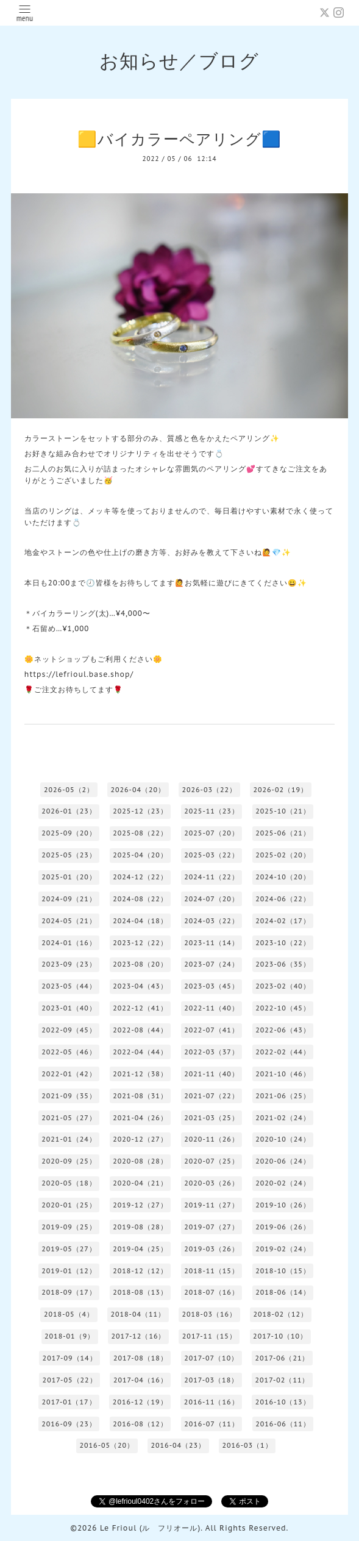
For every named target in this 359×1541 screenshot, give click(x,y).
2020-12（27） (140, 1139)
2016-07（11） (211, 1424)
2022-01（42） (68, 1074)
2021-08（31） (140, 1096)
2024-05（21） (68, 921)
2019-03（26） (211, 1249)
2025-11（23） (211, 811)
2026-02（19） (280, 789)
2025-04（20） (140, 855)
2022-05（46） (68, 1052)
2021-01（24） (68, 1139)
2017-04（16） (140, 1380)
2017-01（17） (69, 1402)
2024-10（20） (282, 877)
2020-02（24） (282, 1183)
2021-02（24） (282, 1118)
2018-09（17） (68, 1292)
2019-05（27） (68, 1249)
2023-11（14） (211, 943)
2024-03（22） (211, 921)
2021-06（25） (282, 1096)
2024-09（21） (68, 899)
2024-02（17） (282, 921)
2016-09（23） (68, 1424)
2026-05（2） (69, 789)
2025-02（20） (282, 855)
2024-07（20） (211, 899)
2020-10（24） (282, 1139)
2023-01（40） (68, 1008)
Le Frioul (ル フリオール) (150, 1527)
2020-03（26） (211, 1183)
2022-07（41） (211, 1030)
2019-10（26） (282, 1205)
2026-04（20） (137, 789)
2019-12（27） (140, 1205)
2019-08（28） (140, 1227)
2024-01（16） (68, 943)
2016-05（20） (106, 1445)
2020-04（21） (140, 1183)
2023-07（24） (211, 964)
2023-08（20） (140, 964)
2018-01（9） (69, 1336)
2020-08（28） (140, 1161)
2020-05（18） (68, 1183)
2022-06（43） (282, 1030)
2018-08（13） (140, 1292)
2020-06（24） (282, 1161)
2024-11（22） (211, 877)
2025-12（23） (140, 811)
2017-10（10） (280, 1336)
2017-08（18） (140, 1358)
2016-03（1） (247, 1445)
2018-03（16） (209, 1314)
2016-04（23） (178, 1445)
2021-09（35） (68, 1096)
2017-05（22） (70, 1380)
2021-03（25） (211, 1118)
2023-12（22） (140, 943)
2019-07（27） (211, 1227)
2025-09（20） (68, 833)
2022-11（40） (211, 1008)
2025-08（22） (140, 833)
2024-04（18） (140, 921)
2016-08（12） (140, 1424)
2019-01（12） (68, 1271)
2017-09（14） (70, 1358)
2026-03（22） (209, 789)
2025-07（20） (211, 833)
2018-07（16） (211, 1292)
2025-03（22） (211, 855)
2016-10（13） (282, 1402)
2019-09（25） (68, 1227)
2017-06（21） (282, 1358)
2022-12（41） (140, 1008)
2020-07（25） (211, 1161)
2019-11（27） (211, 1205)
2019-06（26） (282, 1227)
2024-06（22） (282, 899)
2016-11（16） (211, 1402)
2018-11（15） (211, 1271)
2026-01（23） (68, 811)
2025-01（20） (68, 877)
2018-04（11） (137, 1314)
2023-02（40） (282, 986)
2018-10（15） (282, 1271)
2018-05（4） (69, 1314)
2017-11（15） (209, 1336)
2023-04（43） (140, 986)
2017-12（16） (139, 1336)
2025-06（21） (282, 833)
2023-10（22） (282, 943)
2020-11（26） (211, 1139)
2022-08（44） (140, 1030)
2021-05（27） (68, 1118)
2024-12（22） (140, 877)
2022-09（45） (68, 1030)
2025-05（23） (68, 855)
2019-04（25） (140, 1249)
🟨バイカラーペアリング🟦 (179, 139)
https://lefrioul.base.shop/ (78, 674)
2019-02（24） (282, 1249)
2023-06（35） (282, 964)
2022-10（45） (282, 1008)
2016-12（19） (140, 1402)
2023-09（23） (68, 964)
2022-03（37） (211, 1052)
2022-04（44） (140, 1052)
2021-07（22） (211, 1096)
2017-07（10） (211, 1358)
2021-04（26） (140, 1118)
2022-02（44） (282, 1052)
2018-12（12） (140, 1271)
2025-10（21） (282, 811)
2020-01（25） (68, 1205)
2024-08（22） (140, 899)
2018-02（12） (280, 1314)
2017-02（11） (282, 1380)
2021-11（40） (211, 1074)
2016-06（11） (282, 1424)
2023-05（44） (68, 986)
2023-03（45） (211, 986)
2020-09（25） (68, 1161)
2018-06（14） (282, 1292)
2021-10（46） (282, 1074)
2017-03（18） (211, 1380)
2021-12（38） (140, 1074)
